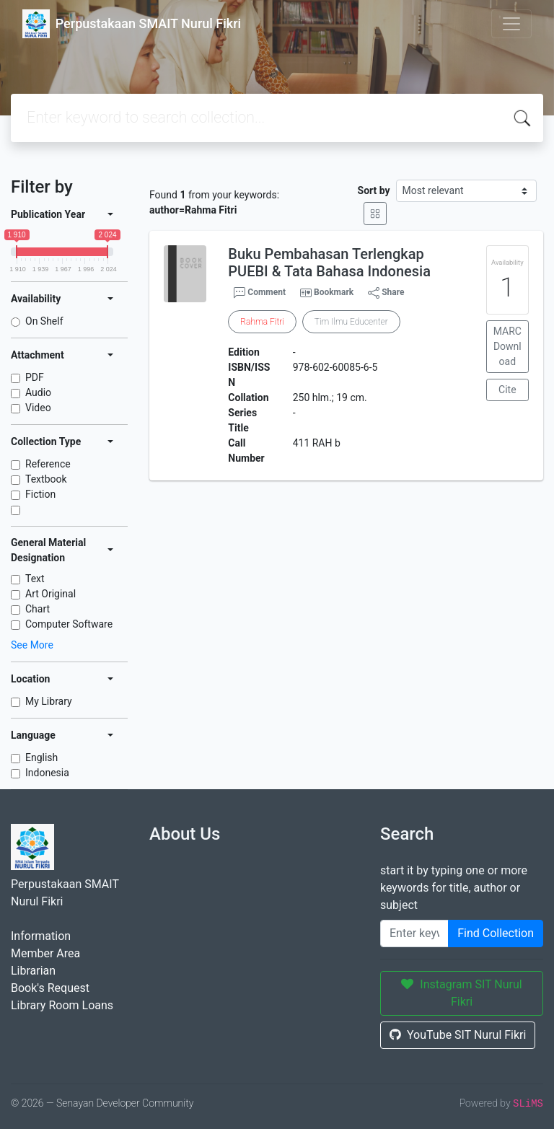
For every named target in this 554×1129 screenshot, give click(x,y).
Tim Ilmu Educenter (351, 322)
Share (386, 293)
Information (41, 936)
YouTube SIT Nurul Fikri (458, 1035)
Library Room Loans (62, 1005)
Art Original (50, 593)
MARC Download (507, 346)
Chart (37, 609)
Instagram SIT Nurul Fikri (461, 993)
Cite (507, 389)
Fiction (40, 494)
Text (35, 578)
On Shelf (44, 321)
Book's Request (50, 988)
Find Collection (495, 933)
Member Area (45, 953)
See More (32, 645)
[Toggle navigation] (511, 23)
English (41, 757)
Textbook (46, 479)
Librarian (33, 971)
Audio (38, 392)
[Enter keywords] (414, 933)
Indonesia (47, 772)
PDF (34, 377)
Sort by (374, 190)
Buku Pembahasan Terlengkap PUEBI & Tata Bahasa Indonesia (329, 262)
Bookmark (333, 292)
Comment (260, 293)
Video (38, 407)
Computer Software (69, 624)
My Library (48, 701)
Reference (48, 464)
